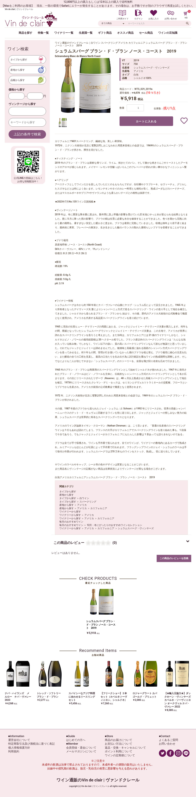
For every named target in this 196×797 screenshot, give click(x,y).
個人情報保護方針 (19, 747)
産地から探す (66, 494)
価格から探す (17, 89)
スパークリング (88, 501)
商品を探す (25, 32)
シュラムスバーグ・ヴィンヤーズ (136, 528)
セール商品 (146, 32)
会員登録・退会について (81, 747)
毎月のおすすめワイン (71, 521)
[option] (85, 85)
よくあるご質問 (168, 740)
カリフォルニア (98, 508)
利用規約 (13, 751)
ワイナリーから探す (70, 511)
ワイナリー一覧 (63, 32)
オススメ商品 (125, 32)
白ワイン (84, 498)
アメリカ (82, 504)
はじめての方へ (75, 740)
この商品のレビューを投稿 (174, 558)
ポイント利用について (118, 751)
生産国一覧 (86, 32)
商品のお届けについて (118, 740)
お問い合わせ (167, 743)
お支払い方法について (118, 743)
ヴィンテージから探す (22, 104)
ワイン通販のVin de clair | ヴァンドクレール (98, 780)
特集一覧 (43, 32)
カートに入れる (146, 121)
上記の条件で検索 (27, 134)
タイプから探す (67, 491)
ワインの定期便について (120, 755)
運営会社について (19, 740)
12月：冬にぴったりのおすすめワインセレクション (114, 525)
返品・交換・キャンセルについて (125, 747)
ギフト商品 (105, 32)
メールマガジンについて (81, 751)
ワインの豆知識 (167, 32)
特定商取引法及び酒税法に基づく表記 (31, 743)
